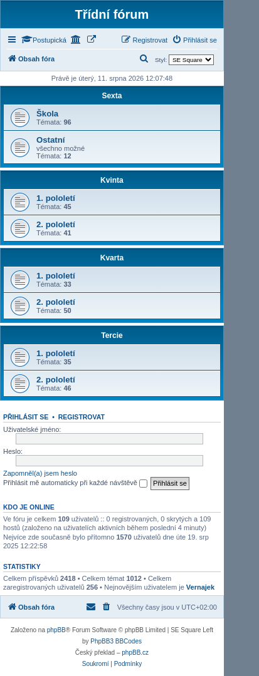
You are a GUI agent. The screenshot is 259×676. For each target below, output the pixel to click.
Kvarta (112, 257)
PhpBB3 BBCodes (116, 641)
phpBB (56, 630)
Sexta (112, 95)
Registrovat (81, 417)
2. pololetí (55, 224)
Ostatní (50, 140)
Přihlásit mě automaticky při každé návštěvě (75, 483)
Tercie (111, 335)
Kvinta (112, 180)
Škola (47, 113)
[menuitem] (194, 40)
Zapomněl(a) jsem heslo (40, 473)
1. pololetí (55, 198)
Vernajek (200, 587)
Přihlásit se (25, 417)
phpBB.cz (135, 652)
